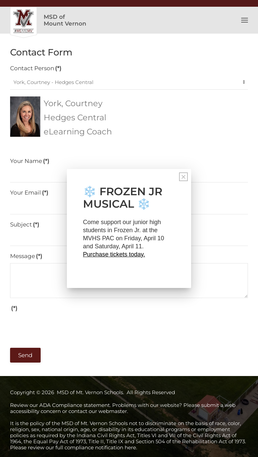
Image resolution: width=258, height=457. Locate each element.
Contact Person (35, 68)
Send (25, 355)
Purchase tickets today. (114, 254)
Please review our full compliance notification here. (73, 447)
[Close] (183, 176)
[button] (244, 20)
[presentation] (61, 328)
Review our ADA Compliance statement (60, 405)
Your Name (29, 161)
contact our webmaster (98, 411)
